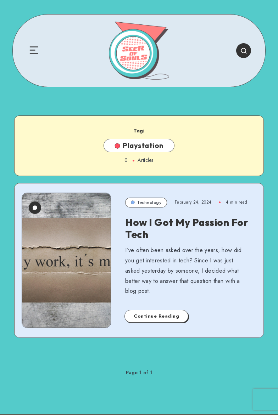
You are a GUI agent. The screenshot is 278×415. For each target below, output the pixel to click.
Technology (146, 202)
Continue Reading (156, 316)
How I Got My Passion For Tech (186, 228)
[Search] (243, 50)
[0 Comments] (35, 207)
